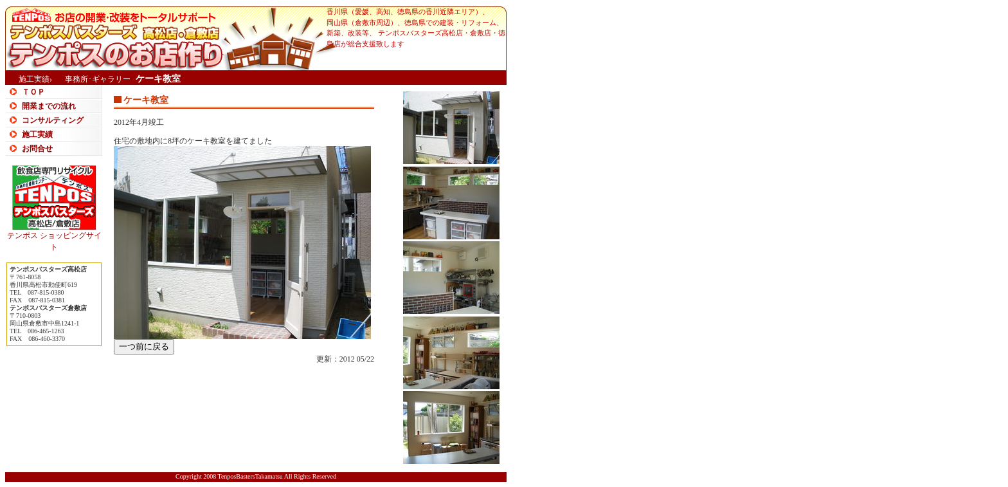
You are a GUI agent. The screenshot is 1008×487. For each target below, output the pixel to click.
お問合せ (37, 148)
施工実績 (37, 134)
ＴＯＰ (33, 91)
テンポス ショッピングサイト (54, 237)
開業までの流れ (49, 106)
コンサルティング (53, 120)
